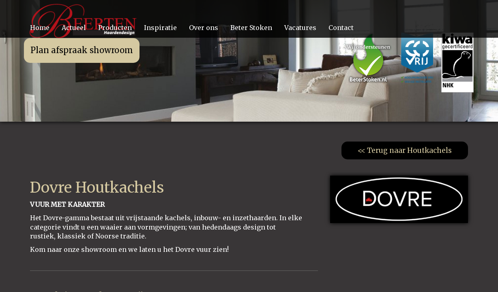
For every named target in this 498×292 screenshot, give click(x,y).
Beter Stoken (251, 28)
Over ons (203, 28)
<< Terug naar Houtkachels (405, 150)
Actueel (74, 28)
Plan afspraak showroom (81, 50)
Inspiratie (160, 28)
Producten (115, 28)
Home (39, 28)
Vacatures (300, 28)
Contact (341, 28)
